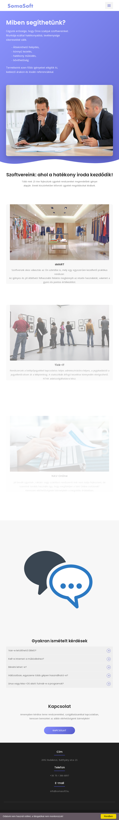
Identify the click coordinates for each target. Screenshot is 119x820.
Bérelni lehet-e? (17, 667)
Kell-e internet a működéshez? (26, 658)
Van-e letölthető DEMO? (22, 650)
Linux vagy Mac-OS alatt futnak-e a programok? (36, 683)
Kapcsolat (59, 730)
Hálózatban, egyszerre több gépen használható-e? (38, 675)
